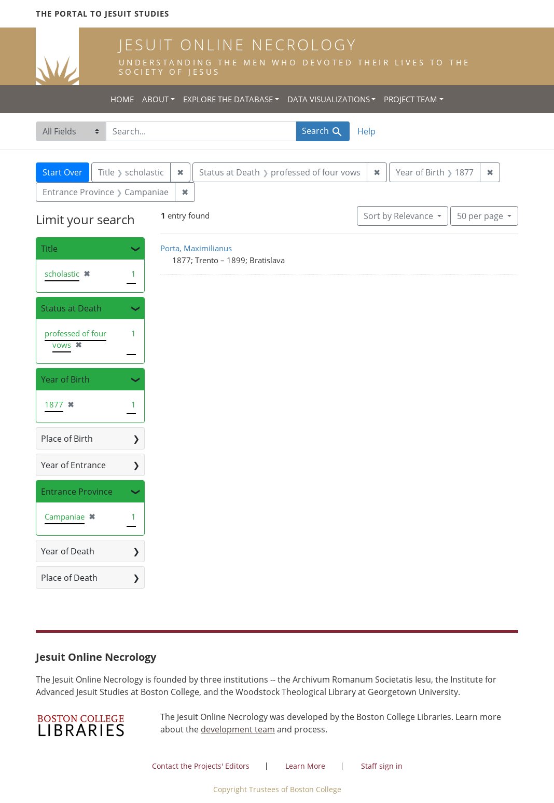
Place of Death (69, 577)
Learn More (305, 766)
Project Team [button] (410, 99)
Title (49, 248)
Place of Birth (67, 438)
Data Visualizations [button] (328, 99)
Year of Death (67, 551)
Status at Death (71, 308)
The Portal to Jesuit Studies (102, 13)
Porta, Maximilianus (196, 248)
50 (481, 215)
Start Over (62, 172)
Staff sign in (382, 766)
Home (122, 99)
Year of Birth (65, 379)
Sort (399, 216)
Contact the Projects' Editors (201, 766)
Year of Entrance (73, 465)
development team (238, 729)
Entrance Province (77, 491)
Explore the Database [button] (228, 99)
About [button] (155, 99)
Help (366, 131)
